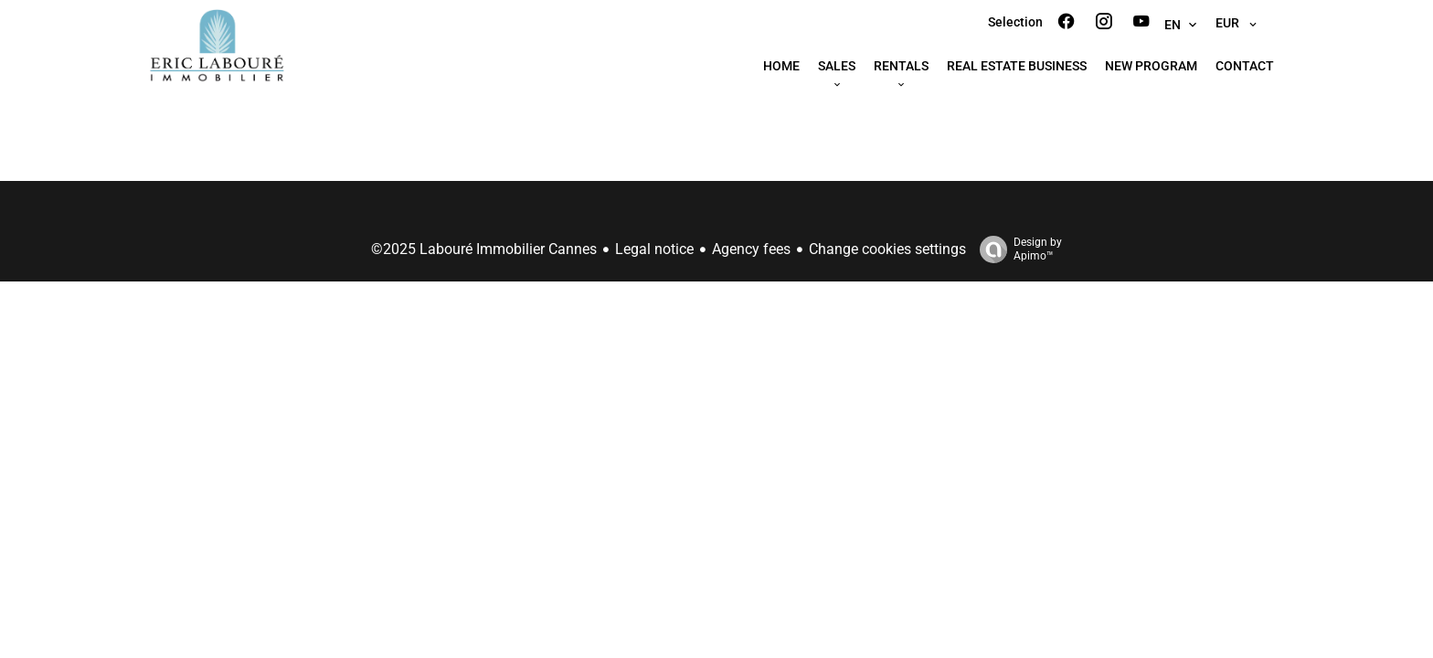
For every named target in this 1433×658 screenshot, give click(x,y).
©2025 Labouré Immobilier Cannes (484, 249)
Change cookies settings (887, 249)
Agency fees (751, 249)
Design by (1016, 249)
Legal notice (654, 249)
